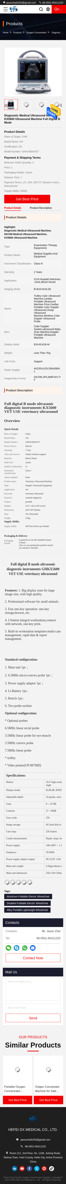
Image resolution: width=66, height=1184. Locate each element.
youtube (22, 1168)
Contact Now (33, 958)
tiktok (51, 1168)
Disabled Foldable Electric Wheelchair (27, 903)
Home (5, 32)
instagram (44, 1168)
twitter (36, 1168)
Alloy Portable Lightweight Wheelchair (27, 910)
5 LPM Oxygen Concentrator (13, 1089)
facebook (29, 1168)
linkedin (14, 1168)
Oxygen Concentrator (36, 32)
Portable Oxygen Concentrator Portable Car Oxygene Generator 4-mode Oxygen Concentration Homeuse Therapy (47, 1089)
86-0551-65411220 (51, 2)
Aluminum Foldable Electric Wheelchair (28, 896)
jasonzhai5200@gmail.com (19, 2)
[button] (61, 105)
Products (17, 32)
